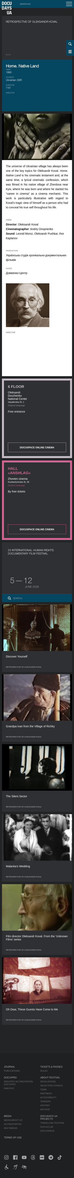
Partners (46, 1093)
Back (8, 55)
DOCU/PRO (10, 1077)
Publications (12, 1071)
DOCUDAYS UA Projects (48, 1117)
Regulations (48, 1081)
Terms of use (13, 1137)
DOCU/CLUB (46, 1127)
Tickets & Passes (51, 1066)
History (45, 1105)
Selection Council (51, 1085)
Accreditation (12, 1124)
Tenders (45, 1101)
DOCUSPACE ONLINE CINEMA (37, 447)
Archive (45, 1109)
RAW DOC (9, 1088)
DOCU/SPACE (47, 1131)
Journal (9, 1066)
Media (7, 1116)
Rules (44, 1071)
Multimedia (10, 1128)
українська (25, 4)
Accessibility (48, 1097)
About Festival (50, 1077)
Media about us (13, 1120)
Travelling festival (52, 1123)
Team (43, 1089)
